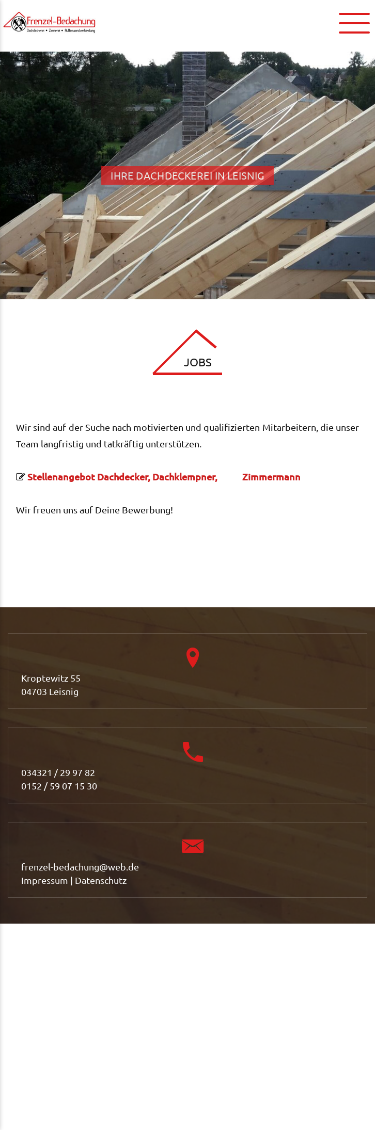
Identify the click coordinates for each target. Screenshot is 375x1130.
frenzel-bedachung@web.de (80, 866)
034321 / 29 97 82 (58, 772)
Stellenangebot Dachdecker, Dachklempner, (130, 476)
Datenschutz (101, 880)
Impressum (44, 880)
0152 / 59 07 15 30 (59, 785)
